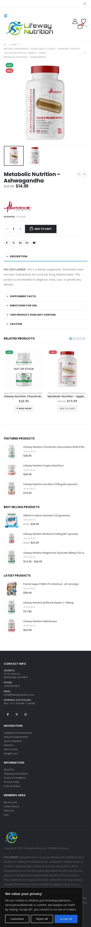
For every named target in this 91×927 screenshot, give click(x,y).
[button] (7, 16)
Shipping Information (16, 773)
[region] (41, 907)
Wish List (9, 810)
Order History (11, 806)
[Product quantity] (13, 229)
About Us (9, 769)
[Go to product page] (24, 369)
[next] (84, 174)
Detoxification (54, 393)
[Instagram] (84, 3)
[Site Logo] (29, 29)
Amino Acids (11, 749)
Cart (6, 814)
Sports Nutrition (13, 741)
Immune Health (78, 393)
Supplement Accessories (18, 732)
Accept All (66, 919)
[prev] (79, 174)
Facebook (7, 243)
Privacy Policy (11, 782)
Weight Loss (11, 753)
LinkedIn (20, 243)
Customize (17, 919)
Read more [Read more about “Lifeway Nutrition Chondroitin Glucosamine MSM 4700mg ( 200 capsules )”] (25, 408)
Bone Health (9, 393)
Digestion (65, 393)
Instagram (25, 714)
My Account (10, 802)
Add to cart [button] (67, 408)
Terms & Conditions (15, 777)
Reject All (42, 919)
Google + (27, 243)
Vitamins (9, 745)
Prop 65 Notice (12, 786)
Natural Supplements (38, 393)
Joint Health (22, 393)
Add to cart (43, 229)
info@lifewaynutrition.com (19, 694)
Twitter (14, 243)
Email (34, 243)
